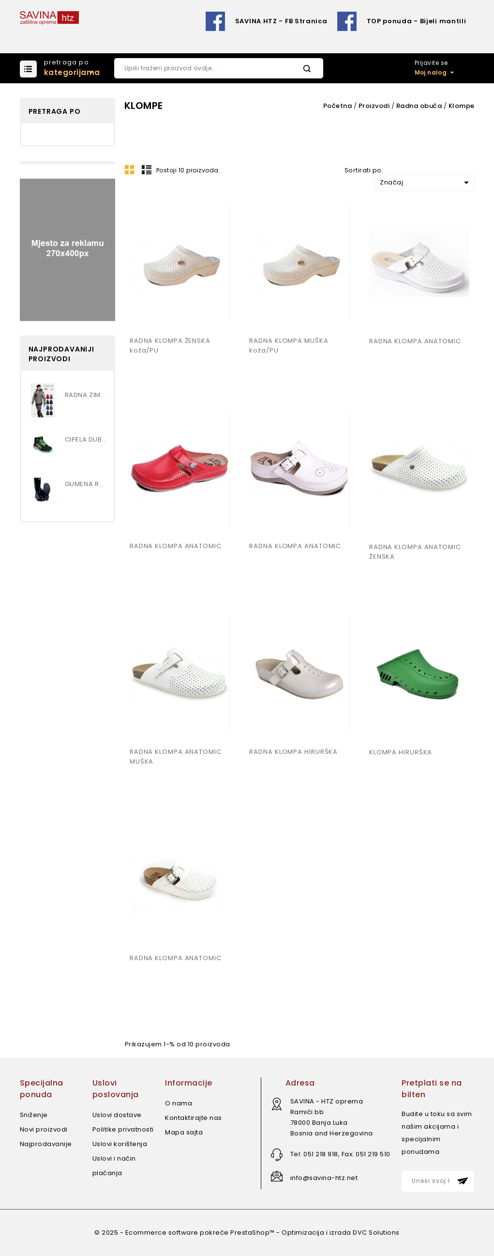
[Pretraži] (219, 68)
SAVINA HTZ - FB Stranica (281, 21)
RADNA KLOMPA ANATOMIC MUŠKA (176, 756)
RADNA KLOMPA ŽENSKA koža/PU (170, 345)
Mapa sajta (184, 1132)
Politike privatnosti (123, 1129)
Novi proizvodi (44, 1129)
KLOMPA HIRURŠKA (401, 752)
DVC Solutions (376, 1232)
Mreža (130, 169)
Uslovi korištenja (120, 1144)
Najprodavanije (46, 1144)
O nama (178, 1103)
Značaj (426, 182)
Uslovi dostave (117, 1114)
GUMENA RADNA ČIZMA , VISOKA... (85, 484)
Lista (146, 169)
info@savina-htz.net (324, 1177)
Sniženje (34, 1114)
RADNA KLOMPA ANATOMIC (415, 341)
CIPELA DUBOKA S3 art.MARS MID (85, 439)
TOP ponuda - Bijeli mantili (416, 21)
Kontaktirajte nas (193, 1117)
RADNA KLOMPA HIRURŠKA (293, 751)
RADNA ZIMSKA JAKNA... (85, 394)
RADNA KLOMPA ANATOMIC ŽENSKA (415, 551)
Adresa (300, 1082)
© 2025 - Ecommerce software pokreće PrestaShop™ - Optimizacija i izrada (223, 1232)
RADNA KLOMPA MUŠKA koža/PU (288, 345)
